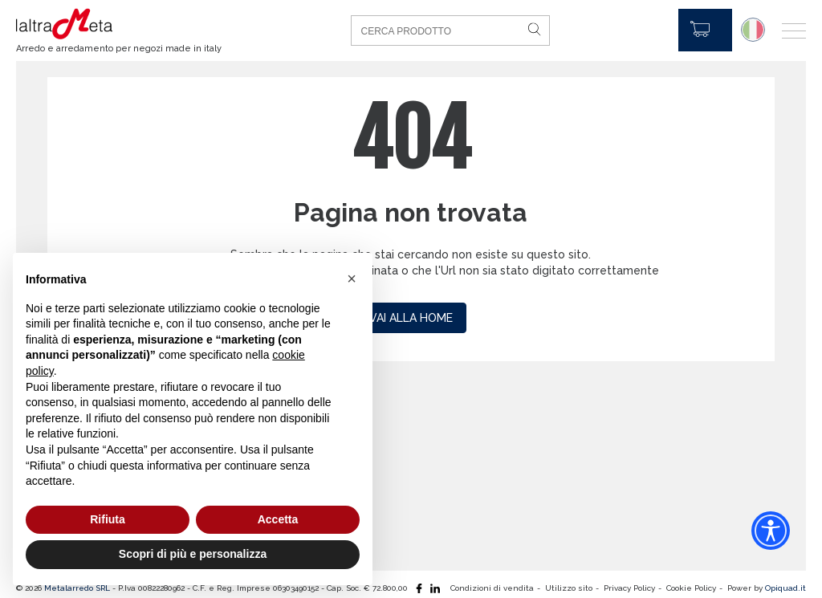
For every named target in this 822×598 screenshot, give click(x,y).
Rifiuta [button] (107, 519)
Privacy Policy (629, 588)
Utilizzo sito (568, 588)
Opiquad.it (785, 588)
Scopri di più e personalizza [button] (193, 553)
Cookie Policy (691, 588)
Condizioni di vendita (492, 588)
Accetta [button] (278, 519)
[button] (351, 278)
